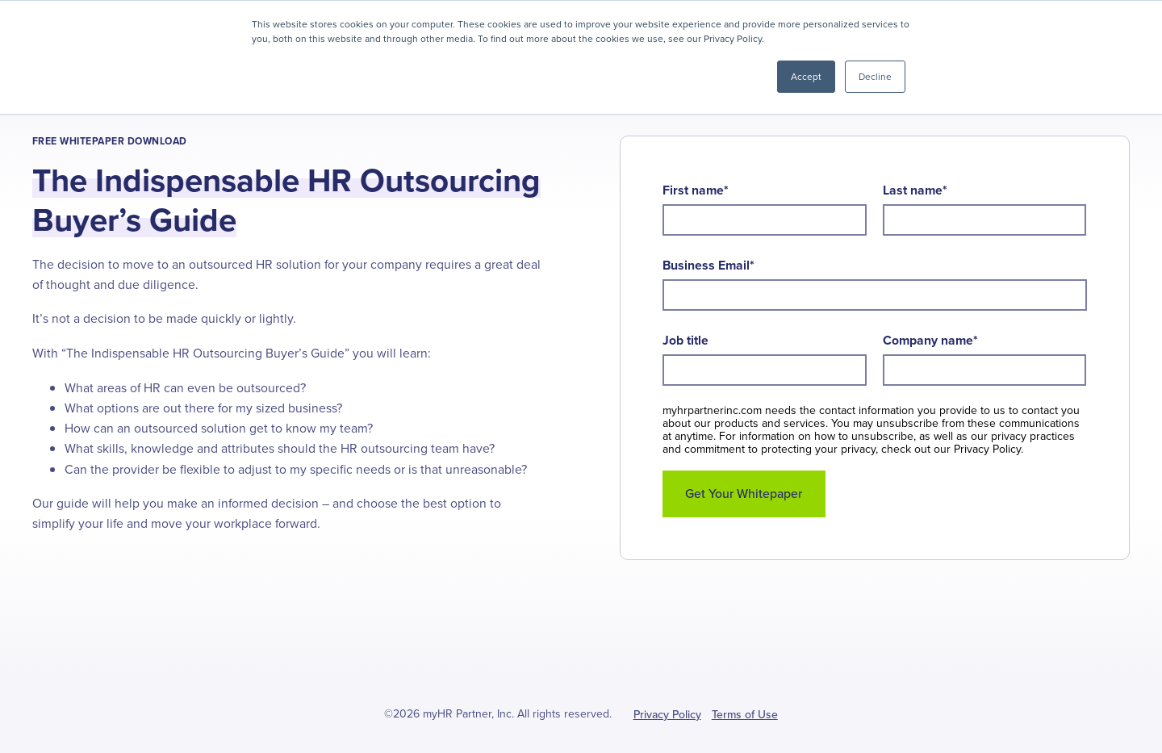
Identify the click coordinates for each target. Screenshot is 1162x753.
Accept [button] (806, 76)
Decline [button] (875, 76)
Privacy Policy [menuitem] (667, 714)
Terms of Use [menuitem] (745, 714)
